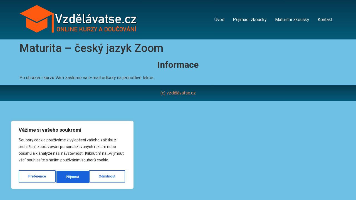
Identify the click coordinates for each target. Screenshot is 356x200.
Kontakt (325, 19)
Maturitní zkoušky (292, 19)
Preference (37, 177)
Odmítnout (75, 177)
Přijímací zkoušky (250, 19)
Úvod (219, 19)
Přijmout (110, 177)
